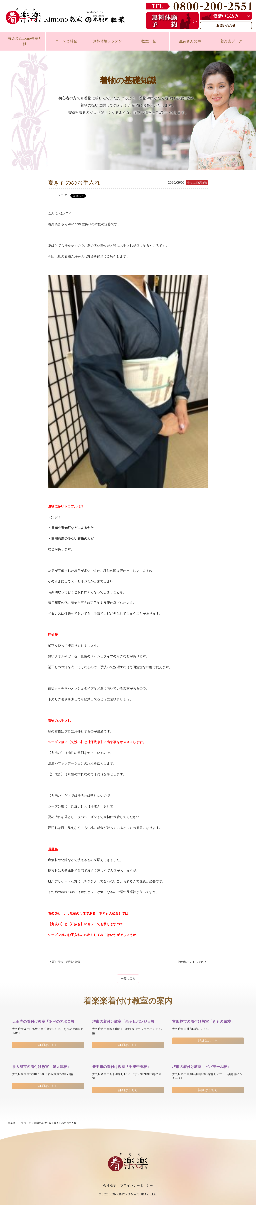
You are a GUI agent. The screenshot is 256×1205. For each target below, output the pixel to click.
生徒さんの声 (190, 41)
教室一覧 (148, 41)
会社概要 (109, 1185)
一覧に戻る (128, 978)
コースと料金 (66, 41)
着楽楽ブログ (231, 41)
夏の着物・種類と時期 (66, 961)
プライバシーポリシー (136, 1185)
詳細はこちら (48, 1045)
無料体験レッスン (107, 41)
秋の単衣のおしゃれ (191, 961)
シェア (62, 195)
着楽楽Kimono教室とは (25, 41)
